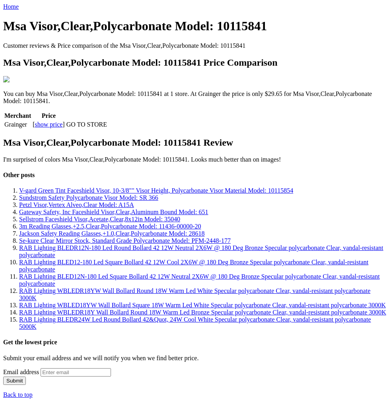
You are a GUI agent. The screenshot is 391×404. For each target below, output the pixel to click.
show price (49, 123)
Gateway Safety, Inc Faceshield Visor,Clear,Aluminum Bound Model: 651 (113, 211)
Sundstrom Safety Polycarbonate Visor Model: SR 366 (88, 196)
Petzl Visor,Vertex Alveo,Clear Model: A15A (76, 204)
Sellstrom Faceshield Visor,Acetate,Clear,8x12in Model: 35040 (99, 218)
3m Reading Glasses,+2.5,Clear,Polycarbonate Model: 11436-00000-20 (110, 225)
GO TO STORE (86, 123)
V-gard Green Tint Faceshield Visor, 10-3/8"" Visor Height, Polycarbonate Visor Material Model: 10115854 (156, 189)
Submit (14, 380)
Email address (21, 371)
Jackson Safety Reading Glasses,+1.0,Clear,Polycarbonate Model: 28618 (112, 232)
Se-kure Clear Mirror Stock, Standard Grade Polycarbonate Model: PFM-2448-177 (125, 239)
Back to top (18, 393)
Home (11, 6)
